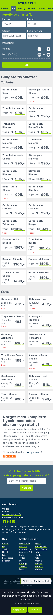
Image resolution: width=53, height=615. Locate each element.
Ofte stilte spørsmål (11, 514)
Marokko (39, 566)
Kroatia (38, 561)
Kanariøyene (40, 546)
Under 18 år (24, 544)
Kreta (21, 555)
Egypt (22, 569)
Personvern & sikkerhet (13, 517)
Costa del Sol (25, 552)
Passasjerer (8, 42)
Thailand (23, 566)
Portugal (23, 564)
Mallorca (23, 546)
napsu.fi (20, 583)
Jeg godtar (19, 609)
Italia (37, 558)
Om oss (5, 509)
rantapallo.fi (10, 583)
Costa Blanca (41, 549)
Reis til (30, 19)
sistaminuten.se (19, 581)
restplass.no (6, 581)
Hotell (31, 8)
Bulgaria (38, 564)
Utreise (6, 31)
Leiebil (41, 8)
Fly (13, 8)
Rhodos (38, 555)
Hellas (37, 552)
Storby (21, 8)
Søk (26, 64)
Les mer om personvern (26, 603)
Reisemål (6, 561)
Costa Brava (25, 549)
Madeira (38, 569)
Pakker (5, 8)
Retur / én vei (34, 31)
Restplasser (7, 558)
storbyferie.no (26, 586)
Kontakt (6, 512)
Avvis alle (35, 609)
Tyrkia (22, 558)
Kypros (22, 561)
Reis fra (6, 19)
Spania (38, 544)
